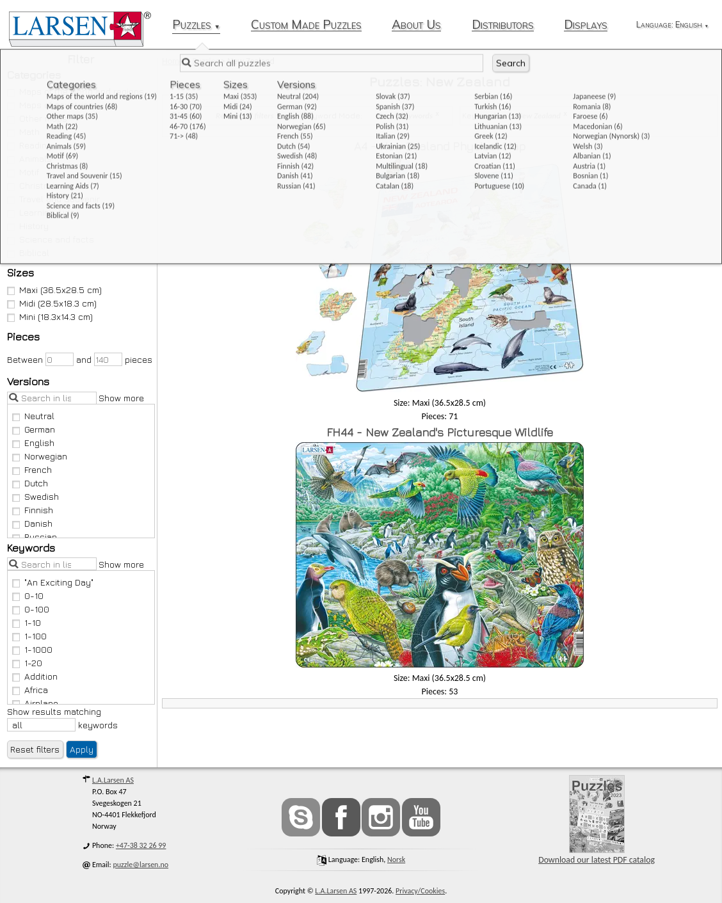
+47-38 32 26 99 (141, 845)
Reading (29, 145)
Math (23, 131)
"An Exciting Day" (53, 582)
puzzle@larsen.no (141, 864)
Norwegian (40, 456)
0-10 (28, 595)
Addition (35, 676)
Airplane (35, 703)
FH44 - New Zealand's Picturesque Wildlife (439, 432)
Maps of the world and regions (76, 91)
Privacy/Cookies (420, 890)
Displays (585, 25)
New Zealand (539, 115)
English (33, 442)
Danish (32, 523)
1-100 (29, 635)
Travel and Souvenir (53, 198)
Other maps (37, 118)
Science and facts (51, 239)
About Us (416, 25)
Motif (23, 171)
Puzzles (196, 25)
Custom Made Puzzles (306, 25)
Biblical (28, 252)
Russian (35, 536)
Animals (29, 158)
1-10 (27, 622)
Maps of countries (50, 104)
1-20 (27, 662)
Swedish (36, 496)
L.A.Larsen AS (113, 780)
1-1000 (32, 649)
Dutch (30, 482)
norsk (396, 859)
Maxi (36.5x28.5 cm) (54, 289)
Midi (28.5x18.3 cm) (52, 303)
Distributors (503, 25)
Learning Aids (41, 212)
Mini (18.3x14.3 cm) (50, 316)
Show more (121, 397)
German (34, 429)
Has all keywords (404, 115)
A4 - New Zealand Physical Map (439, 146)
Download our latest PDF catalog (596, 820)
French (32, 469)
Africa (30, 689)
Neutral (33, 415)
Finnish (33, 509)
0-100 (31, 608)
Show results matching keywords (62, 718)
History (28, 225)
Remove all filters (244, 115)
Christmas (34, 185)
